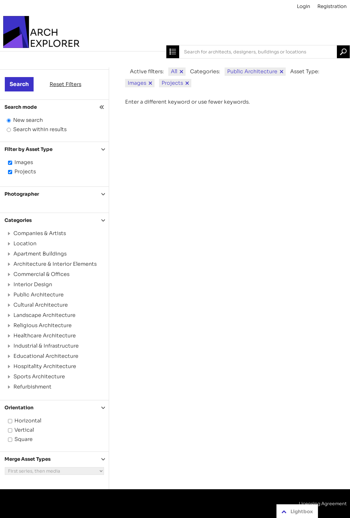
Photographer (21, 194)
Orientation (19, 407)
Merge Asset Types (27, 459)
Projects (25, 171)
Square (23, 439)
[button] (8, 233)
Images (23, 162)
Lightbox (296, 511)
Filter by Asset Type (28, 149)
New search (28, 120)
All (174, 71)
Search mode (20, 107)
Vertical (24, 430)
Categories (18, 220)
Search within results (40, 129)
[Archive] (175, 32)
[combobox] (258, 51)
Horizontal (27, 420)
